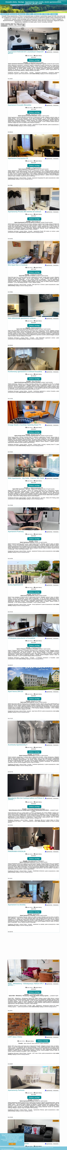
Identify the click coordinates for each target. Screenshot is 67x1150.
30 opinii (46, 439)
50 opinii (53, 67)
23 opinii (42, 279)
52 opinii (56, 813)
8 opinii (41, 918)
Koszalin (55, 29)
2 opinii (44, 652)
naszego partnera (53, 77)
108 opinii (42, 172)
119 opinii (48, 492)
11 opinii (42, 758)
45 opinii (40, 705)
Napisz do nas (50, 1147)
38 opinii (41, 865)
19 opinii (40, 599)
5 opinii (44, 332)
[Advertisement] (33, 947)
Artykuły (54, 14)
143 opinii (40, 545)
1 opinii (43, 119)
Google (3, 1135)
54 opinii (56, 999)
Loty (30, 14)
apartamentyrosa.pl (62, 0)
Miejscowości (21, 14)
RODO (15, 1141)
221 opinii (41, 1104)
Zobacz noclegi (34, 63)
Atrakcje (46, 14)
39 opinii (46, 225)
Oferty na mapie (13, 14)
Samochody (37, 14)
